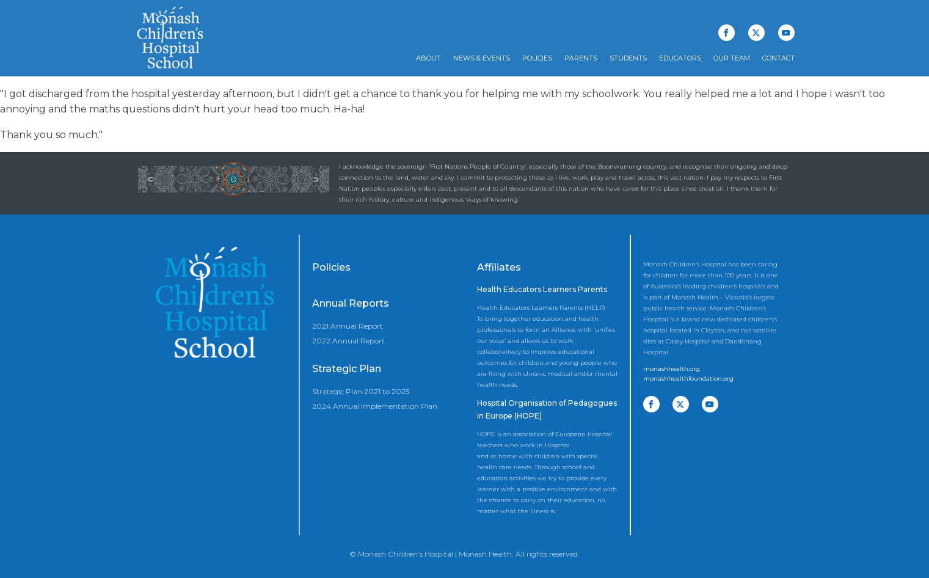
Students (628, 58)
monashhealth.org (671, 369)
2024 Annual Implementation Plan (374, 406)
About (428, 58)
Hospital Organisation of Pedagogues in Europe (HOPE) (547, 409)
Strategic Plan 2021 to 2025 (360, 391)
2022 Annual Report (348, 340)
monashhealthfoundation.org (688, 378)
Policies (537, 58)
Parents (580, 58)
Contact (778, 58)
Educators (680, 58)
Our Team (731, 58)
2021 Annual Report (347, 326)
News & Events (481, 58)
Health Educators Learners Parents (542, 289)
